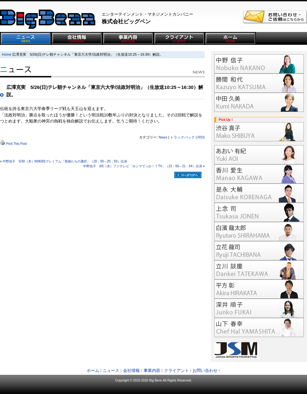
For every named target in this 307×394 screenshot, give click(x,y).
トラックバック (182, 137)
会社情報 (131, 370)
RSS (201, 137)
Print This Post (16, 144)
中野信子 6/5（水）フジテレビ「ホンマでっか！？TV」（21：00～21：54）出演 (142, 166)
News (163, 137)
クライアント (176, 370)
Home (6, 54)
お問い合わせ (205, 370)
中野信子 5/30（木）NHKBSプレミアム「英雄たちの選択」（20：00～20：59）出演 (65, 161)
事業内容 (152, 370)
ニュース (111, 370)
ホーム (93, 370)
